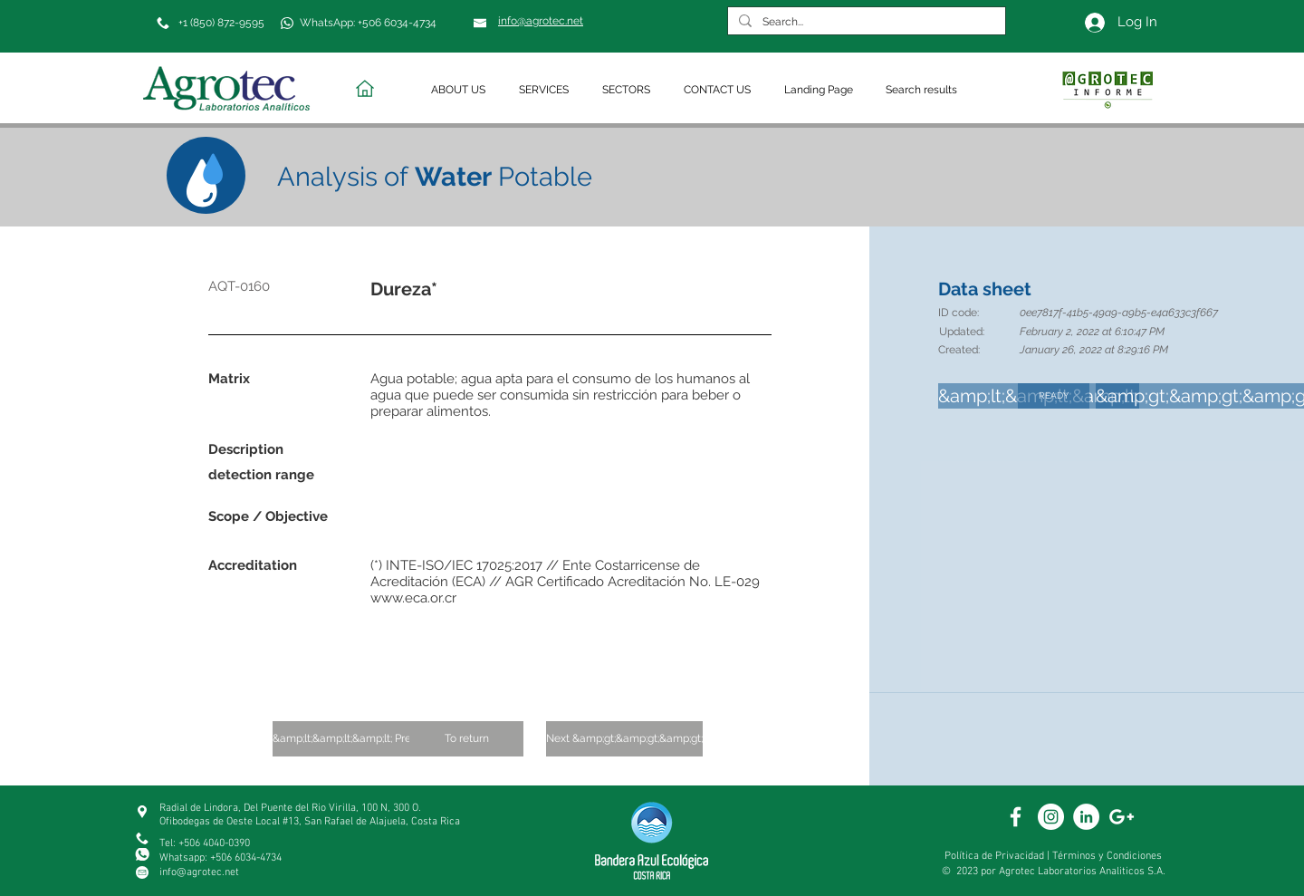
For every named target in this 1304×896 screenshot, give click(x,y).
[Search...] (864, 22)
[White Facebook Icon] (1015, 817)
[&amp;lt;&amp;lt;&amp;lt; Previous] (355, 738)
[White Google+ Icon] (1121, 817)
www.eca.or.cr (413, 598)
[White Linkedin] (1086, 817)
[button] (461, 90)
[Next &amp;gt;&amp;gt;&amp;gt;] (624, 738)
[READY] (1053, 396)
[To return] (466, 738)
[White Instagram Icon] (1051, 817)
